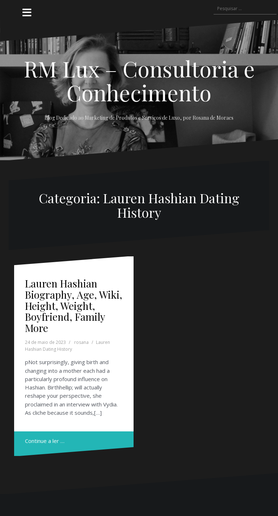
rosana (81, 342)
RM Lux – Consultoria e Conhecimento (139, 80)
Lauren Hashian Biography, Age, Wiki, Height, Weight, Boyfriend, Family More (73, 305)
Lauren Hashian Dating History (67, 345)
